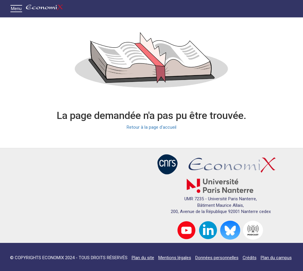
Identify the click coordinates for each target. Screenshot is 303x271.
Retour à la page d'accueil (151, 127)
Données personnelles (216, 257)
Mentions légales (174, 257)
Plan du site (143, 257)
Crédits (250, 257)
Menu (17, 8)
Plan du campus (276, 257)
